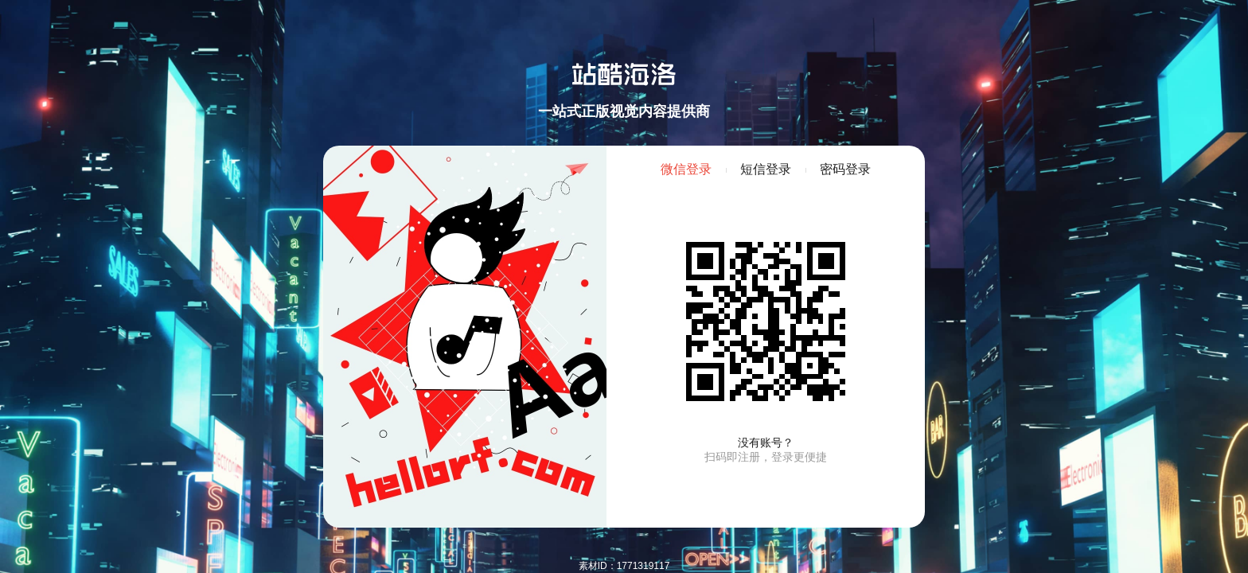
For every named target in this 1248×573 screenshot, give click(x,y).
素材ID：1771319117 (624, 565)
